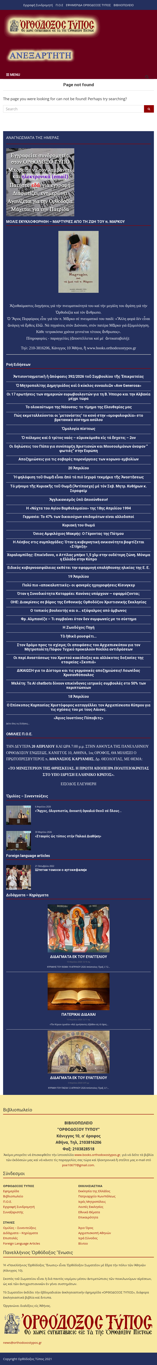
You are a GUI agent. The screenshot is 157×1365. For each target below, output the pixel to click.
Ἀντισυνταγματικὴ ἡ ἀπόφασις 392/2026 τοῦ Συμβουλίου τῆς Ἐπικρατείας (78, 376)
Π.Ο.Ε (59, 5)
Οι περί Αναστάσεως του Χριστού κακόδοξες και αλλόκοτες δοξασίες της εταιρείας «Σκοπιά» (78, 659)
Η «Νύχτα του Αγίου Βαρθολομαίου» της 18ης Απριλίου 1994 (78, 508)
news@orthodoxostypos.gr (22, 1342)
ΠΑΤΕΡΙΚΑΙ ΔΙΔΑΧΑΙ (78, 1014)
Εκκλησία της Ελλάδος (94, 1191)
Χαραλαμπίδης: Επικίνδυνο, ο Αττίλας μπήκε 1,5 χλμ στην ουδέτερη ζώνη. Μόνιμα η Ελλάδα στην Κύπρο (78, 557)
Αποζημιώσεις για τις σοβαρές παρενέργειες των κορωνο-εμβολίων (79, 459)
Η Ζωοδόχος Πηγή (78, 627)
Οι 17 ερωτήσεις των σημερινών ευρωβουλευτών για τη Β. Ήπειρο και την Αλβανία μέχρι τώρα (78, 396)
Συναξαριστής (13, 1212)
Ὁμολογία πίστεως (78, 428)
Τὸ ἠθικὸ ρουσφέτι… (78, 636)
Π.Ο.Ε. (7, 1201)
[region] (40, 55)
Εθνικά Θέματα (89, 1212)
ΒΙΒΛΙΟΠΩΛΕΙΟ (124, 5)
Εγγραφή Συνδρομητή (38, 5)
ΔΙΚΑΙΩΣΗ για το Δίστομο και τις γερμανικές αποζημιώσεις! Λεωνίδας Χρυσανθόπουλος (78, 672)
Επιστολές (10, 1238)
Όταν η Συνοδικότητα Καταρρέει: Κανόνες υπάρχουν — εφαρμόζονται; (78, 593)
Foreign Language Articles (21, 1243)
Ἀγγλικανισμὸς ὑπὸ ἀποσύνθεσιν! (78, 499)
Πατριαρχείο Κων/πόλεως (97, 1196)
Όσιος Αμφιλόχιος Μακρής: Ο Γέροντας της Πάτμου (78, 533)
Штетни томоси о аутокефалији (61, 870)
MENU (13, 75)
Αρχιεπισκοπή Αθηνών (94, 1233)
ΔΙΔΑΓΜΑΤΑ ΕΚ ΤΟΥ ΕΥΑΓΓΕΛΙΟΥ (78, 956)
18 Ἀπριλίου (78, 696)
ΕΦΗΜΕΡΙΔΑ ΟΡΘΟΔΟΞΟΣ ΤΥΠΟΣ (88, 5)
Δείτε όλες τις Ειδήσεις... (18, 723)
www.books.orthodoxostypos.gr (97, 1155)
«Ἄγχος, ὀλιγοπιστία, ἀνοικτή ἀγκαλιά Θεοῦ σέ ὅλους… (78, 811)
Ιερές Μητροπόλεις (92, 1201)
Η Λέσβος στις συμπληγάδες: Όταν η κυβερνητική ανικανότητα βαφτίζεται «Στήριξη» (78, 544)
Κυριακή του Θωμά (78, 525)
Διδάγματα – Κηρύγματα (20, 1233)
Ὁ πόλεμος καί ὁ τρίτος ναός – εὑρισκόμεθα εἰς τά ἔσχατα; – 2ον (78, 437)
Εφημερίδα (11, 1191)
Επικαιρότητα (88, 1217)
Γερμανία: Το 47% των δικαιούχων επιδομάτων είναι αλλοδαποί (78, 516)
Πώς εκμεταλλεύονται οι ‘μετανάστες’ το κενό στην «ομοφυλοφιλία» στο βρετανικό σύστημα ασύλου (78, 417)
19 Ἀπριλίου (78, 576)
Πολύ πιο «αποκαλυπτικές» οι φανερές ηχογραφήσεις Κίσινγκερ (78, 585)
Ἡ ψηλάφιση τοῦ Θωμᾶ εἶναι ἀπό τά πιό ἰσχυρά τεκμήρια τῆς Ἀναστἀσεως (78, 477)
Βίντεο (83, 1243)
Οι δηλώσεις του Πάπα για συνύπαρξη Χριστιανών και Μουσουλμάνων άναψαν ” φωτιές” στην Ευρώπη (78, 448)
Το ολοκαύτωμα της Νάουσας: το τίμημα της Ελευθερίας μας (78, 407)
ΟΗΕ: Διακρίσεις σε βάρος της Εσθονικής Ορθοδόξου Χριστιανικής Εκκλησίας (78, 602)
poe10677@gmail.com (78, 1165)
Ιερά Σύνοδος (88, 1238)
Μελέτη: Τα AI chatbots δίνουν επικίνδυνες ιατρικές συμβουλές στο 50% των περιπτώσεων (78, 685)
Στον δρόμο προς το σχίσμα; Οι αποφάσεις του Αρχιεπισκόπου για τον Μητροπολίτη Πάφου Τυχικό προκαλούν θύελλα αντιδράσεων (78, 647)
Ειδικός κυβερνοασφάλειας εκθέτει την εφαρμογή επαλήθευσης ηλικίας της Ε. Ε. (78, 567)
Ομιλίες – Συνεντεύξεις (19, 1228)
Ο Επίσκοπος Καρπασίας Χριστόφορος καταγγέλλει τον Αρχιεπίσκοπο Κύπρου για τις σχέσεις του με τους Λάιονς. (78, 707)
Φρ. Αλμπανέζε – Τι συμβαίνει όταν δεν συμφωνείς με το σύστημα (78, 619)
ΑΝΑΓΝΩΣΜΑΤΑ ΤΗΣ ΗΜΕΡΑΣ (32, 137)
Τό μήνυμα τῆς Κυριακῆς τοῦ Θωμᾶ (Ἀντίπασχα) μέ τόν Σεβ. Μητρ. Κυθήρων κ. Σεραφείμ (78, 488)
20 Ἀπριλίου (78, 468)
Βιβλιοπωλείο (13, 1196)
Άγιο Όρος (85, 1228)
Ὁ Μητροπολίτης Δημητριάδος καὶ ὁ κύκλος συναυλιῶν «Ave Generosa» (78, 385)
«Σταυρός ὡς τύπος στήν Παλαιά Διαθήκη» (68, 836)
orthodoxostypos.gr (121, 348)
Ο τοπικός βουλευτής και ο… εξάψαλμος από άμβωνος (78, 610)
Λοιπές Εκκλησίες (90, 1207)
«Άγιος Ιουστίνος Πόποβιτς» (78, 718)
